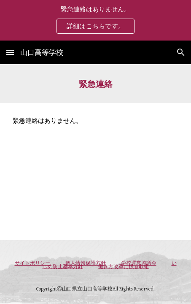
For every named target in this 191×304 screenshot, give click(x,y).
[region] (95, 20)
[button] (10, 52)
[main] (95, 83)
